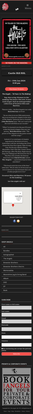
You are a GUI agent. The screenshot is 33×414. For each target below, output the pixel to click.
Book (5, 290)
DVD (5, 282)
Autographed (8, 255)
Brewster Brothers (10, 263)
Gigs (9, 411)
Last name (5, 311)
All (4, 247)
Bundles (6, 251)
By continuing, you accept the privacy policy (16, 349)
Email (4, 318)
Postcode (5, 325)
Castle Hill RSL (16, 73)
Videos (23, 411)
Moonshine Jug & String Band (14, 274)
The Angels (7, 258)
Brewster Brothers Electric (13, 266)
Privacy (28, 411)
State (3, 333)
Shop (13, 411)
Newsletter (17, 411)
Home (5, 411)
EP (4, 286)
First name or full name (10, 304)
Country (5, 341)
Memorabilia (8, 270)
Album (5, 278)
